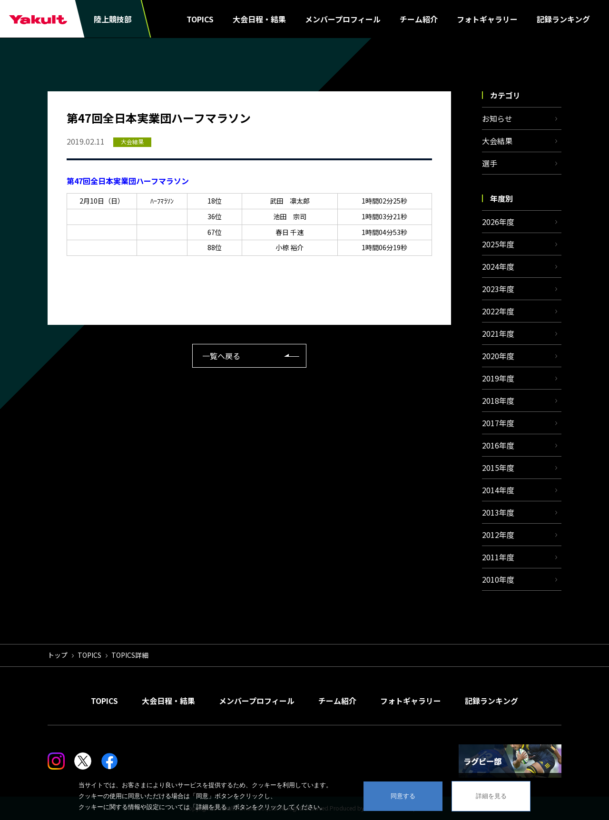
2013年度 (498, 512)
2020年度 (498, 356)
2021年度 (498, 333)
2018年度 (498, 400)
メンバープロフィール (343, 19)
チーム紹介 (419, 19)
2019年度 (498, 378)
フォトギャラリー (487, 19)
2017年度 (498, 423)
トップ (58, 655)
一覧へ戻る (221, 355)
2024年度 (498, 266)
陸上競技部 (113, 19)
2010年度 (498, 579)
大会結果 (497, 141)
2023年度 (498, 289)
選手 (489, 163)
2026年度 (498, 221)
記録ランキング (563, 19)
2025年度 (498, 244)
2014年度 (498, 490)
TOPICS (200, 19)
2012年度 (498, 534)
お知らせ (497, 118)
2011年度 (498, 557)
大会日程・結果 (259, 19)
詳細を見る (491, 796)
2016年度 (498, 445)
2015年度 (498, 467)
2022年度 (498, 311)
